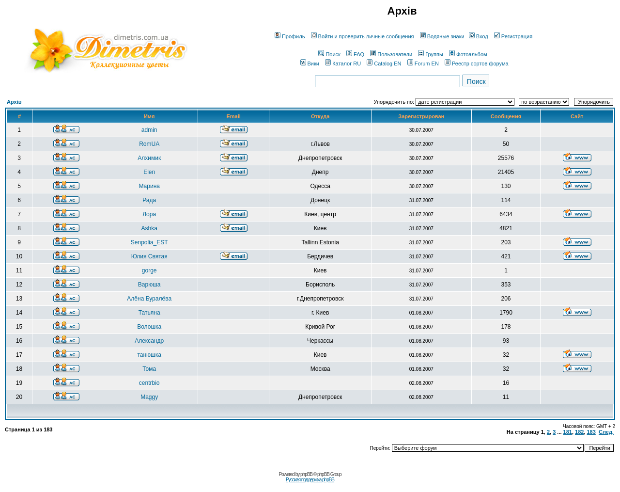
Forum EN (423, 63)
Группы (430, 54)
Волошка (149, 326)
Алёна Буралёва (149, 298)
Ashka (149, 228)
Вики (309, 63)
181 (567, 432)
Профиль (290, 36)
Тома (149, 368)
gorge (149, 270)
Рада (149, 200)
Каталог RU (343, 63)
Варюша (149, 284)
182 (579, 432)
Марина (149, 186)
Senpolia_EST (149, 242)
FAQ (355, 54)
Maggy (149, 397)
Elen (149, 172)
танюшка (149, 354)
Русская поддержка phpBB (310, 479)
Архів (14, 102)
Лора (149, 214)
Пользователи (391, 54)
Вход (478, 36)
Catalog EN (384, 63)
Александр (149, 340)
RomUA (149, 144)
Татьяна (149, 312)
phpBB (306, 474)
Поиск (329, 54)
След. (606, 432)
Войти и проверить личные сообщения (362, 36)
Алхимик (149, 158)
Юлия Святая (149, 256)
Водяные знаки (442, 36)
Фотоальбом (468, 54)
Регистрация (513, 36)
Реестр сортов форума (477, 63)
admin (149, 130)
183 (591, 432)
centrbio (149, 383)
